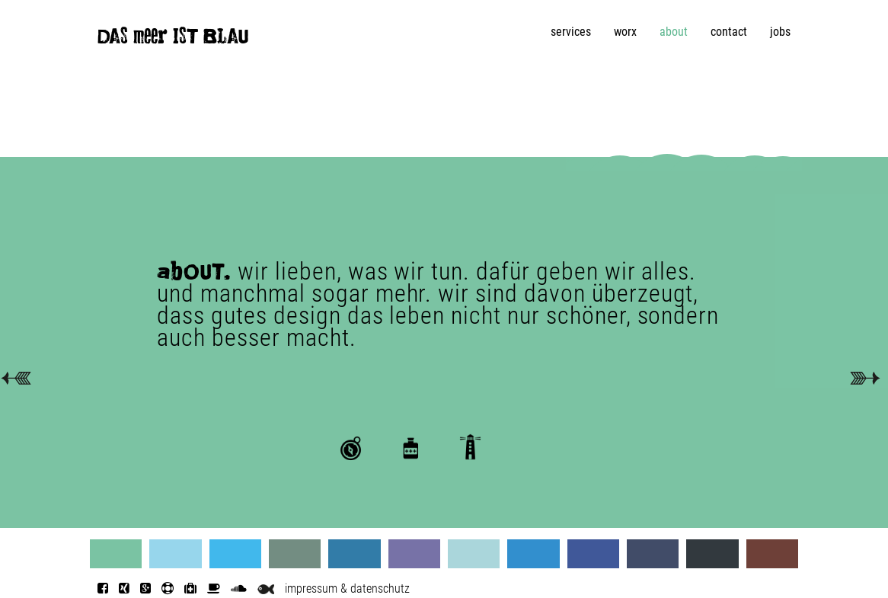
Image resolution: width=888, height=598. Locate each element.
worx (625, 31)
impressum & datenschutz (347, 588)
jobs (780, 31)
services (571, 31)
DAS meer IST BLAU (172, 39)
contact (729, 31)
